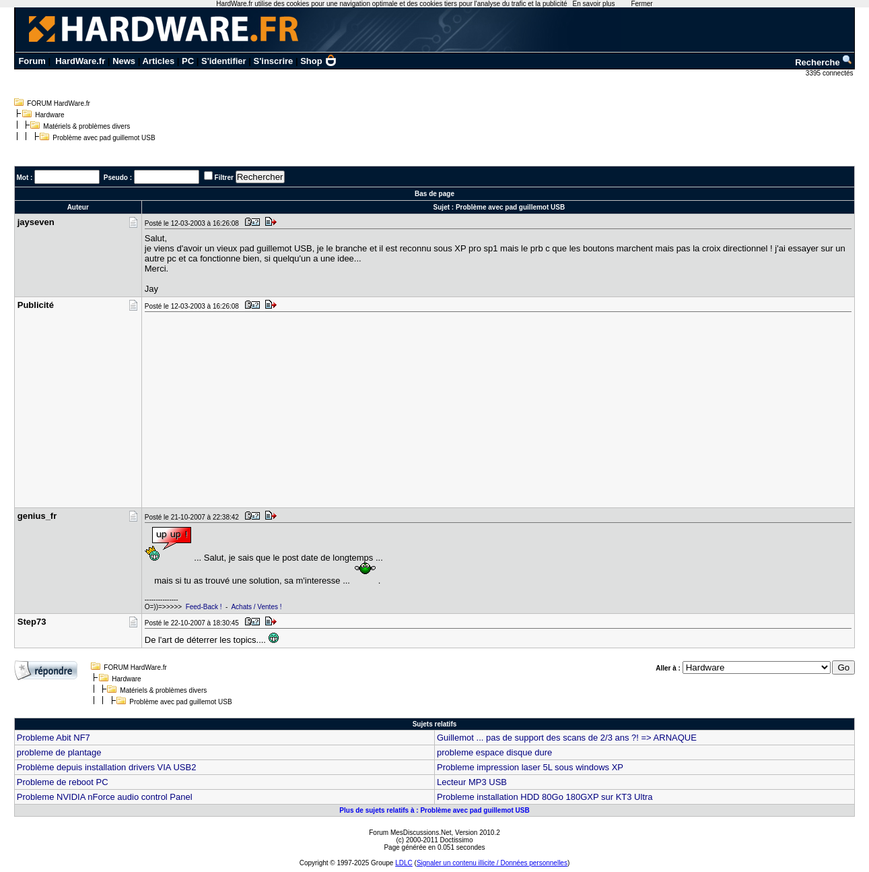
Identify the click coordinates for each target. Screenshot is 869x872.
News (123, 61)
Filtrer (224, 177)
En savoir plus (594, 3)
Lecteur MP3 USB (472, 782)
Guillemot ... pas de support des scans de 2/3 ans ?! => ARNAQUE (567, 738)
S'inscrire (273, 61)
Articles (158, 61)
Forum (31, 61)
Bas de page (434, 193)
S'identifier (223, 61)
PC (188, 61)
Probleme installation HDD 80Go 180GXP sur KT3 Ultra (545, 797)
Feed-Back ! (204, 607)
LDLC (404, 863)
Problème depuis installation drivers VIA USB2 (107, 767)
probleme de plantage (59, 752)
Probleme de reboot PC (62, 782)
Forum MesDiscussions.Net (410, 832)
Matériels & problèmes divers (86, 126)
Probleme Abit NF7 (53, 738)
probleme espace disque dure (494, 752)
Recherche (824, 62)
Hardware (49, 115)
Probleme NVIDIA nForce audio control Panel (105, 797)
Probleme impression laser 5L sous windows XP (530, 767)
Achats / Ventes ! (256, 607)
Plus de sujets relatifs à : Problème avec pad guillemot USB (434, 810)
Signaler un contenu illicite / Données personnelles (492, 863)
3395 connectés (830, 73)
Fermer (641, 3)
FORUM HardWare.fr (58, 103)
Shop (318, 61)
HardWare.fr (80, 61)
